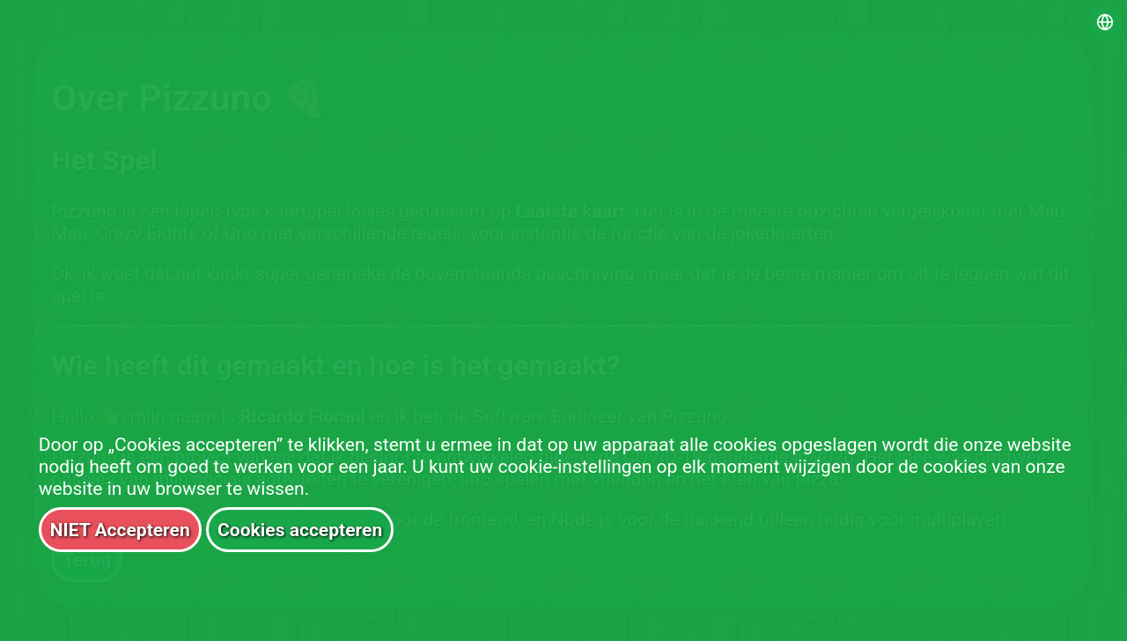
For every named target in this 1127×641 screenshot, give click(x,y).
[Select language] (1105, 22)
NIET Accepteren (120, 530)
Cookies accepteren (299, 530)
